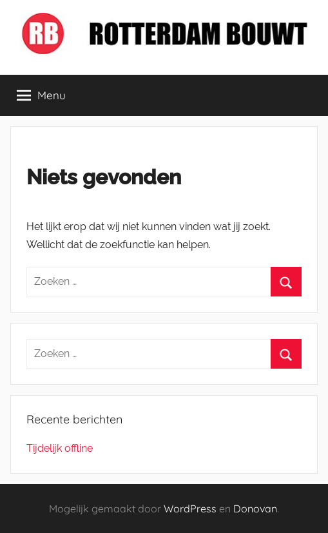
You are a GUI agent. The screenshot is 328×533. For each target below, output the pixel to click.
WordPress (190, 508)
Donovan (255, 508)
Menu (41, 95)
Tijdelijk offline (59, 448)
